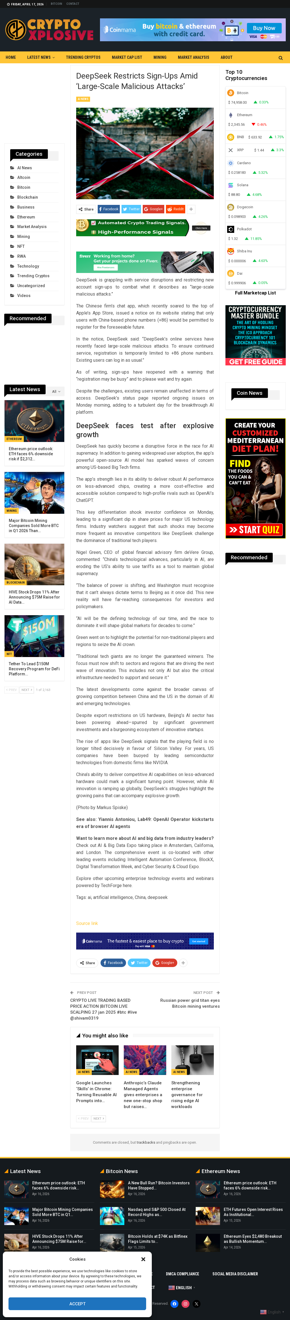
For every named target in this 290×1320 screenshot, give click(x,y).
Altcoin (23, 177)
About (227, 57)
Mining (160, 57)
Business (26, 207)
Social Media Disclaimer (235, 1274)
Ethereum (26, 217)
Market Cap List (127, 57)
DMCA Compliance (182, 1274)
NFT (21, 246)
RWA (21, 256)
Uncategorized (31, 285)
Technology (28, 266)
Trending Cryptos (83, 57)
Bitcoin (56, 4)
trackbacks (146, 1142)
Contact (72, 4)
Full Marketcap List (255, 293)
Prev (83, 1118)
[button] (143, 1259)
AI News (83, 99)
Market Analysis (193, 57)
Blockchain (27, 197)
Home (11, 57)
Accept (77, 1303)
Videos (24, 295)
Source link (87, 923)
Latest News (39, 57)
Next (98, 1118)
